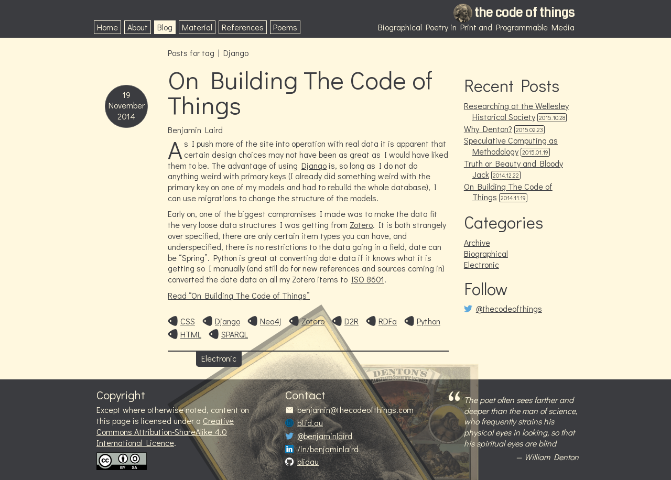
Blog (164, 26)
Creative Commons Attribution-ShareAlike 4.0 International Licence (165, 431)
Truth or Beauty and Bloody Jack (513, 169)
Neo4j (271, 321)
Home (107, 26)
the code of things (524, 12)
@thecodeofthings (509, 308)
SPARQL (234, 334)
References (243, 26)
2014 (126, 116)
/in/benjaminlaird (328, 449)
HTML (190, 334)
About (137, 26)
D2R (351, 321)
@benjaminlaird (324, 436)
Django (314, 165)
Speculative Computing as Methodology (511, 146)
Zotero (361, 224)
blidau (308, 461)
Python (428, 321)
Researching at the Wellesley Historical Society (516, 111)
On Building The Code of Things (300, 92)
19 (126, 95)
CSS (187, 321)
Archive (477, 242)
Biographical (486, 253)
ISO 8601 (367, 279)
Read (239, 295)
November (127, 105)
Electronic (218, 358)
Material (197, 26)
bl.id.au (310, 423)
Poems (285, 26)
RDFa (387, 321)
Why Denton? (488, 128)
